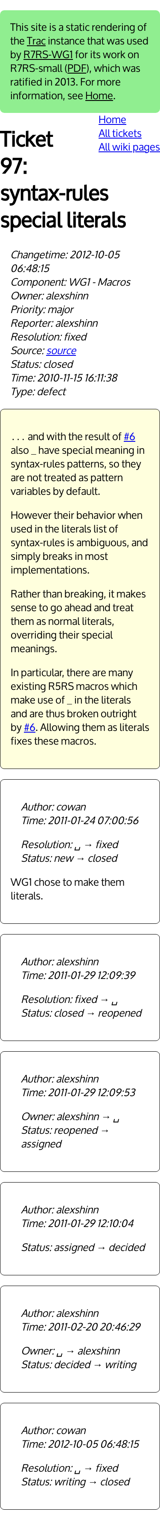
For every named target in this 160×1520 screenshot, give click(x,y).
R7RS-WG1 (48, 55)
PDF (76, 68)
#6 (129, 437)
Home (99, 96)
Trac (36, 41)
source (61, 351)
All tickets (120, 133)
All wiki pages (129, 147)
